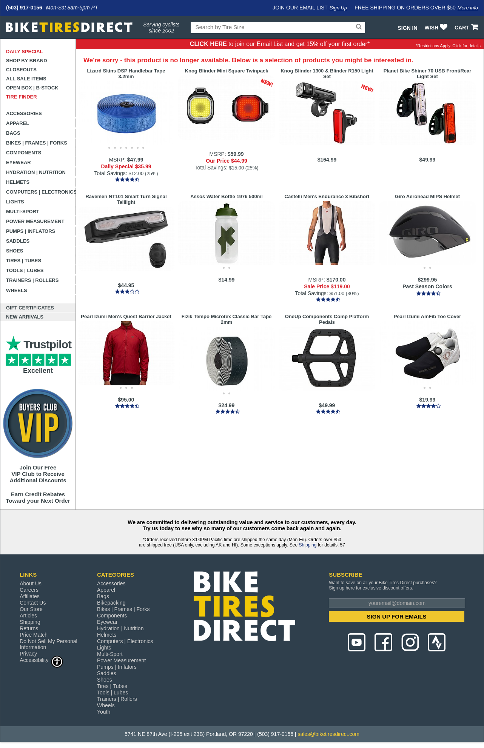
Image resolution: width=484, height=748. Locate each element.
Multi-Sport (22, 211)
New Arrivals (24, 317)
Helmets (17, 182)
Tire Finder (21, 97)
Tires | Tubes (23, 260)
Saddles (17, 241)
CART (467, 28)
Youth (103, 712)
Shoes (14, 251)
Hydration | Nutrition (36, 172)
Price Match (34, 635)
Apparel (17, 123)
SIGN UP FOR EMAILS (397, 616)
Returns (29, 628)
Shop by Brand (26, 60)
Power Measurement (35, 221)
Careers (29, 590)
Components (23, 152)
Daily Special (24, 51)
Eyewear (18, 162)
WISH (437, 28)
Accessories (24, 113)
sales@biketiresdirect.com (328, 734)
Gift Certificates (30, 308)
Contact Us (33, 603)
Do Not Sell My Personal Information (48, 644)
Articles (28, 616)
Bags (13, 133)
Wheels (16, 290)
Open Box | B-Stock (32, 88)
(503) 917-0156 (24, 8)
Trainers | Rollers (32, 280)
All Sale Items (26, 79)
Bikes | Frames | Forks (36, 143)
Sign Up (338, 8)
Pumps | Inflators (30, 231)
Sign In (407, 28)
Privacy (28, 654)
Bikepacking (111, 603)
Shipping (308, 545)
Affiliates (30, 596)
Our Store (31, 609)
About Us (31, 583)
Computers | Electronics (41, 192)
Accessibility (41, 660)
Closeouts (21, 69)
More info (468, 8)
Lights (15, 202)
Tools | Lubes (24, 270)
